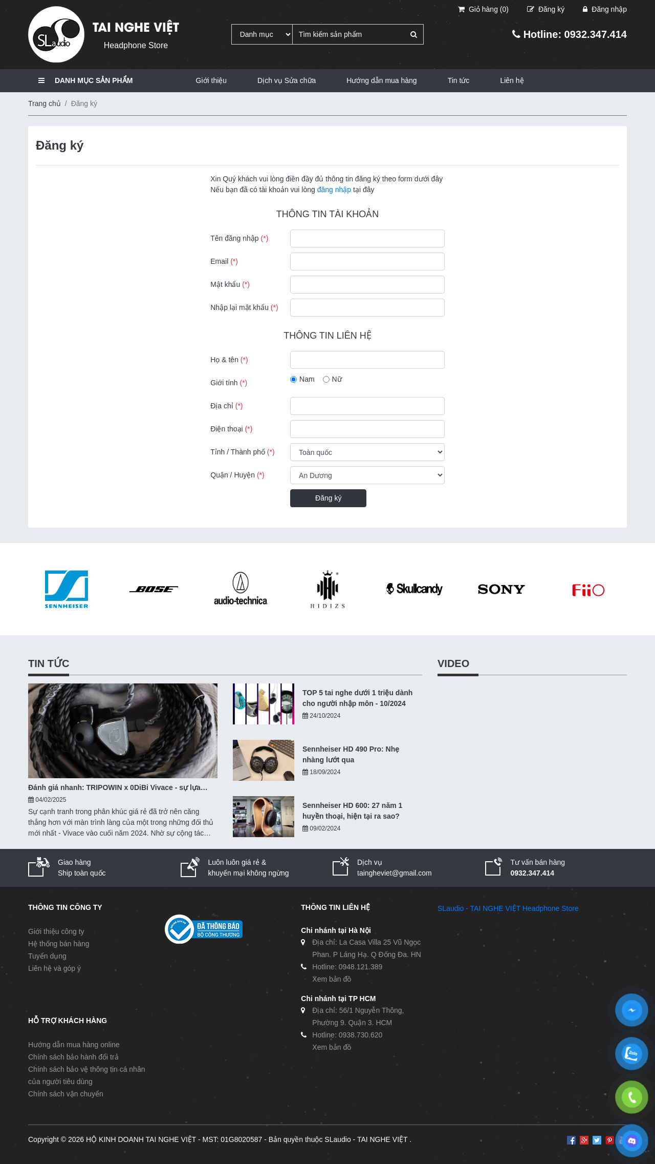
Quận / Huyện (237, 475)
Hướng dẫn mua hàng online (74, 1045)
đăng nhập (334, 189)
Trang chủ (44, 103)
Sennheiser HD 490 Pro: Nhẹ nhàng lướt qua (350, 754)
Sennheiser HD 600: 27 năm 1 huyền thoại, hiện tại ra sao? (352, 810)
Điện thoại (231, 429)
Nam (307, 379)
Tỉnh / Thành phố (242, 452)
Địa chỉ (226, 406)
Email (224, 261)
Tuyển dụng (47, 956)
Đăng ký (328, 498)
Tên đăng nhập (239, 238)
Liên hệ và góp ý (54, 968)
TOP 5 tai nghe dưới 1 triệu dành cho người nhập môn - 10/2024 (357, 698)
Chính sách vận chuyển (65, 1094)
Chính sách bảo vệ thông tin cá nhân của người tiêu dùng (86, 1075)
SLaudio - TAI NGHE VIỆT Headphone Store (508, 908)
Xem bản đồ (331, 979)
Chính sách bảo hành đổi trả (73, 1057)
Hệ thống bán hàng (59, 944)
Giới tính (228, 383)
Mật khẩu (230, 284)
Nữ (337, 379)
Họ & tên (229, 360)
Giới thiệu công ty (56, 931)
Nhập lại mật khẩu (244, 307)
